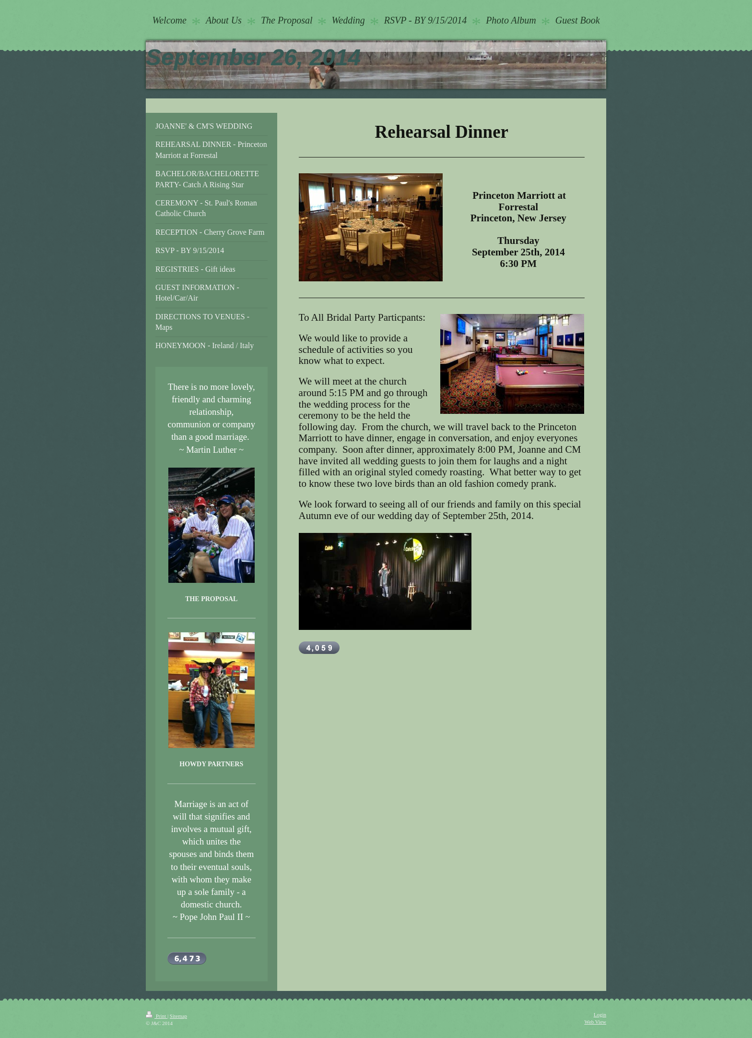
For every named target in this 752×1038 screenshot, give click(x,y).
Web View (595, 1022)
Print (156, 1016)
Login (600, 1014)
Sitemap (178, 1016)
